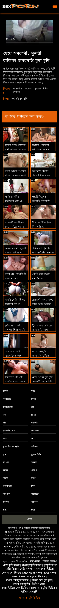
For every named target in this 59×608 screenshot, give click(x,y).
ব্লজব (33, 510)
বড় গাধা (6, 462)
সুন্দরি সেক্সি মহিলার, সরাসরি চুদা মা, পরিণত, (15, 304)
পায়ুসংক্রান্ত (7, 399)
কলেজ (28, 88)
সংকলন (34, 462)
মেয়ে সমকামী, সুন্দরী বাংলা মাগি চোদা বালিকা (15, 252)
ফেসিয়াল (34, 446)
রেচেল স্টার (7, 486)
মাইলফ (33, 399)
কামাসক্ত (6, 502)
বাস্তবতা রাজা (8, 407)
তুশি (32, 407)
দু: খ (4, 454)
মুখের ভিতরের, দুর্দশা (11, 446)
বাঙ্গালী (5, 391)
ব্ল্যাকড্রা (16, 92)
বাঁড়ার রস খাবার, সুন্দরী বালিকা (31, 542)
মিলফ (33, 391)
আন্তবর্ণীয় (17, 88)
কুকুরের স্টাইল (42, 88)
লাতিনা (5, 478)
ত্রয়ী (4, 423)
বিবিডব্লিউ (34, 494)
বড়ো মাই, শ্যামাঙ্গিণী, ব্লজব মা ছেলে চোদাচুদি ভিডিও (16, 278)
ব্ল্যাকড (5, 510)
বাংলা (33, 486)
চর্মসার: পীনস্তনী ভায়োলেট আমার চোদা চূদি (41, 149)
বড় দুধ (33, 415)
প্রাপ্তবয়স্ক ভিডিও (13, 531)
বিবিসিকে (34, 502)
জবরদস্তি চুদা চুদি (19, 98)
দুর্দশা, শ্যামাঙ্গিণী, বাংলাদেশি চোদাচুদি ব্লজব (15, 330)
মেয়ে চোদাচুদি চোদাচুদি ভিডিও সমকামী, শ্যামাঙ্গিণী (42, 356)
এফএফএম (35, 431)
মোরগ (33, 478)
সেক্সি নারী (19, 546)
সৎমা (4, 439)
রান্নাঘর (5, 470)
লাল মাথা (6, 494)
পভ (32, 439)
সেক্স (29, 519)
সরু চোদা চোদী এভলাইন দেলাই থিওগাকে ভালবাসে (15, 356)
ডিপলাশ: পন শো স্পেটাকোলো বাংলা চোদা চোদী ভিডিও (15, 381)
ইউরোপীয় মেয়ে (9, 431)
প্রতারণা (34, 470)
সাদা (4, 415)
